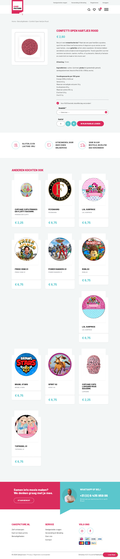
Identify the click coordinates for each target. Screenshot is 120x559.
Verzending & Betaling (78, 2)
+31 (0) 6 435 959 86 (94, 495)
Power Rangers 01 (57, 269)
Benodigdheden (22, 21)
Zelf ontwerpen (18, 529)
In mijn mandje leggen (90, 124)
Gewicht (62, 108)
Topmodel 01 (21, 446)
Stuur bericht (24, 500)
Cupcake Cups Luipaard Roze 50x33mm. (89, 386)
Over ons (48, 536)
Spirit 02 (52, 384)
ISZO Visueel (89, 555)
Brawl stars (21, 384)
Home (14, 21)
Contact (48, 539)
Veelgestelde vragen (60, 2)
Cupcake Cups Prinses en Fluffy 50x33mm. (26, 210)
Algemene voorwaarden (42, 555)
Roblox (85, 269)
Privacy (29, 555)
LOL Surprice (88, 209)
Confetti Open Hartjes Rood (38, 21)
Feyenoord (53, 209)
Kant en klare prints (20, 533)
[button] (110, 554)
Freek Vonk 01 (21, 269)
